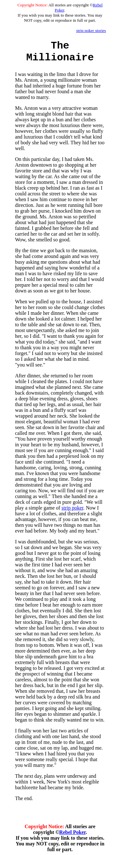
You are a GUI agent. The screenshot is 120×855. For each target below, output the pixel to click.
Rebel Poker (72, 832)
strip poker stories (91, 30)
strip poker (72, 508)
